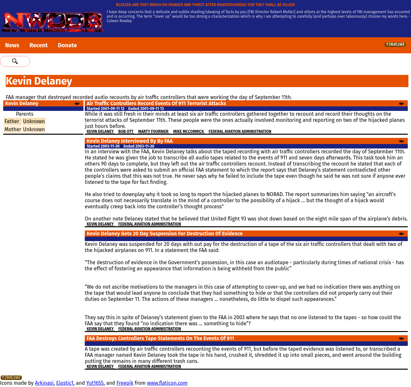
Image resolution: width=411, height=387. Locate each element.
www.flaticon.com (167, 384)
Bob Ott (126, 131)
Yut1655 (95, 384)
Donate (67, 45)
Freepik (125, 384)
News (12, 45)
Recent (39, 45)
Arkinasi (44, 384)
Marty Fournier (153, 131)
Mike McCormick (189, 131)
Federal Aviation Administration (240, 131)
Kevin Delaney (101, 131)
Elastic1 (65, 384)
